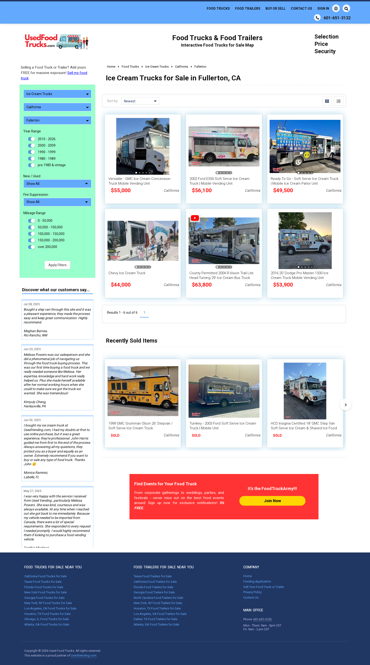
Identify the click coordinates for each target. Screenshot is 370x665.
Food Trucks (218, 8)
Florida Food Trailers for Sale (153, 587)
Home (247, 576)
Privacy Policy (252, 592)
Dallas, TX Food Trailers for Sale (155, 619)
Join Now (272, 500)
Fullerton (57, 120)
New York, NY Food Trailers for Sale (158, 603)
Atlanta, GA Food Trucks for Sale (46, 624)
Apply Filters (57, 265)
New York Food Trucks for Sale (45, 592)
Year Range (32, 131)
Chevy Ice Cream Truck (126, 273)
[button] (136, 173)
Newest (140, 101)
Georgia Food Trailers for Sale (154, 592)
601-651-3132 (262, 619)
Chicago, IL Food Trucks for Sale (46, 619)
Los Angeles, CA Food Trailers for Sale (160, 614)
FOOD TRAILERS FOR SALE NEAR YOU (164, 567)
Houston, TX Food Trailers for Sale (157, 608)
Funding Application (257, 581)
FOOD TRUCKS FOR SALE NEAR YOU (53, 567)
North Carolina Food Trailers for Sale (158, 598)
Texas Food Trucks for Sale (42, 581)
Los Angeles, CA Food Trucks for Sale (50, 608)
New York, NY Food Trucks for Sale (48, 603)
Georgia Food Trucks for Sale (44, 598)
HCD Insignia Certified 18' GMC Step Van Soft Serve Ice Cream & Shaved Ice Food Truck (304, 428)
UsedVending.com (83, 655)
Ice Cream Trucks (57, 94)
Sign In (328, 8)
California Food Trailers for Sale (155, 581)
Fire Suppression (35, 194)
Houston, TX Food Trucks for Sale (47, 614)
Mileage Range (34, 213)
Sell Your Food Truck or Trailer (263, 587)
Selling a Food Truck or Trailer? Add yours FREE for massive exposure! (54, 72)
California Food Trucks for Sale (45, 576)
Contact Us (301, 8)
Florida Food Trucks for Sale (43, 587)
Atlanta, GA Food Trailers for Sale (156, 624)
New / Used (31, 176)
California (57, 107)
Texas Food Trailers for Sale (153, 576)
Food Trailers (247, 8)
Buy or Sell (276, 8)
